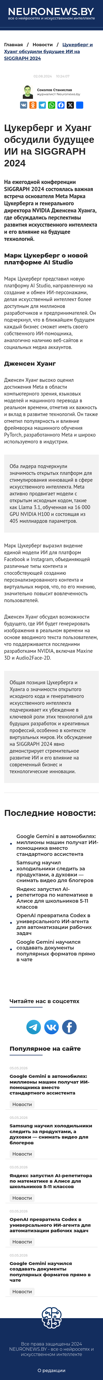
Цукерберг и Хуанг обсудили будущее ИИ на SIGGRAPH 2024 (48, 51)
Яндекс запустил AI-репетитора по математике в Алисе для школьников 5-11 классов (54, 898)
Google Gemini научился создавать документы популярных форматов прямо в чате (55, 951)
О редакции (52, 1370)
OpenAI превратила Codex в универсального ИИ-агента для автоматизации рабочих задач (54, 924)
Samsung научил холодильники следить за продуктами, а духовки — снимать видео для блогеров (54, 872)
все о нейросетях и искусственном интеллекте (51, 18)
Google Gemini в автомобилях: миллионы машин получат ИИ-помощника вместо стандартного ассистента (57, 845)
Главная (13, 44)
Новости (43, 44)
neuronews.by (51, 11)
